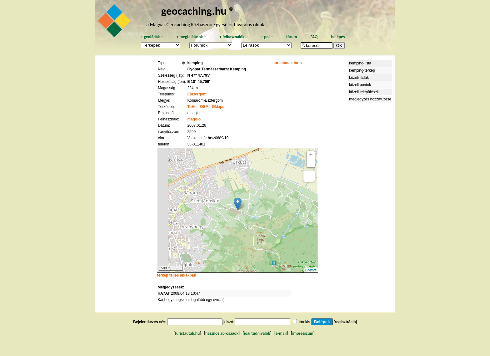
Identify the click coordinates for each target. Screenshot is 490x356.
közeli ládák (359, 77)
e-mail (281, 333)
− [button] (311, 163)
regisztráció (345, 322)
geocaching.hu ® (198, 11)
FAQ (314, 36)
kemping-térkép (362, 70)
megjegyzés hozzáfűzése (370, 99)
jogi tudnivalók (257, 333)
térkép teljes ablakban (176, 275)
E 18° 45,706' (198, 81)
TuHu (192, 106)
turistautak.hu (187, 333)
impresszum (302, 333)
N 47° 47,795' (198, 75)
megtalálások (191, 36)
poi (267, 36)
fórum (291, 36)
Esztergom (196, 94)
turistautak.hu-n (287, 63)
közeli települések (364, 92)
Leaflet (310, 270)
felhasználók (233, 36)
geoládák (152, 36)
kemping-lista (360, 63)
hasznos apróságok (221, 333)
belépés (338, 36)
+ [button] (311, 155)
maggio (194, 119)
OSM (204, 106)
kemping (194, 63)
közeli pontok (360, 85)
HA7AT (164, 293)
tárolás (304, 322)
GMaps (218, 106)
